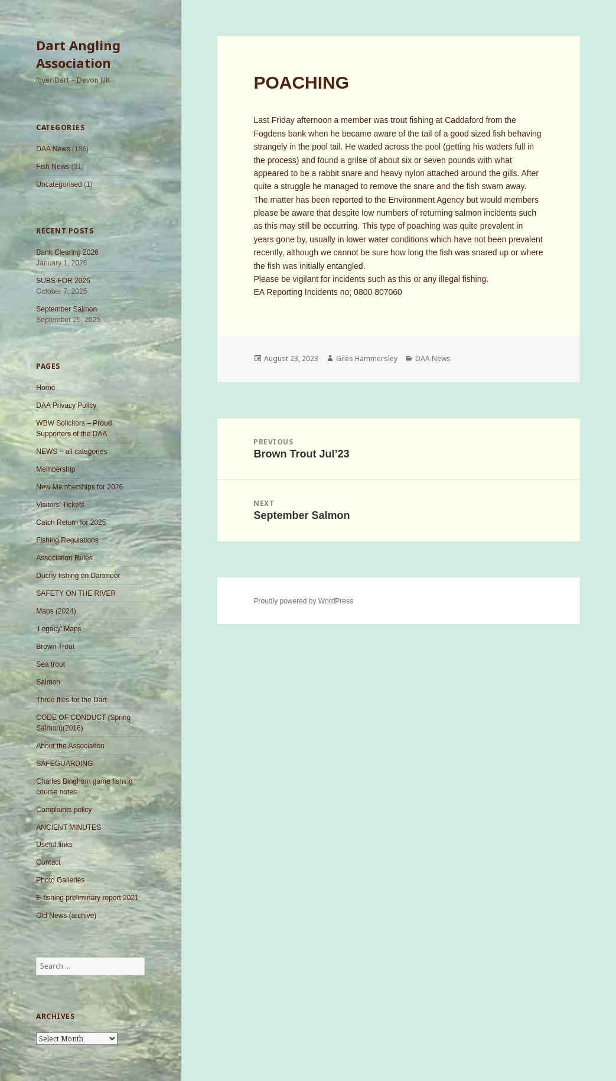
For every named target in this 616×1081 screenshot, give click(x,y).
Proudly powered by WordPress (303, 601)
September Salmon (66, 309)
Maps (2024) (56, 611)
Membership (55, 469)
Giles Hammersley (366, 358)
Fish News (52, 167)
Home (45, 388)
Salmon (48, 682)
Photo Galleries (60, 880)
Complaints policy (64, 810)
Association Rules (64, 558)
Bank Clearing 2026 (67, 252)
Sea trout (50, 664)
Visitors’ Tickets (60, 505)
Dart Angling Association (78, 54)
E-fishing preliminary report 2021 (87, 898)
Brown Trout (55, 646)
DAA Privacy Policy (66, 405)
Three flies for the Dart (71, 700)
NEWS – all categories (71, 451)
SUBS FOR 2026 (63, 281)
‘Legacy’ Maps (58, 629)
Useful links (54, 844)
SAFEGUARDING (64, 763)
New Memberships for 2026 (79, 487)
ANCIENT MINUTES (68, 827)
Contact (48, 862)
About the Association (70, 746)
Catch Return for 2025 (71, 522)
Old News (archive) (66, 915)
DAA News (53, 149)
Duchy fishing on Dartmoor (78, 576)
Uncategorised (59, 184)
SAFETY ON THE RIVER (76, 593)
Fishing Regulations (67, 540)
